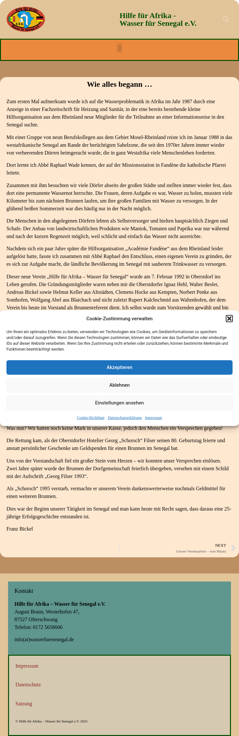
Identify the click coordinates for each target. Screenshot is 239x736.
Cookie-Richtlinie (91, 419)
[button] (229, 320)
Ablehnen (119, 387)
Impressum (153, 419)
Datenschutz (28, 684)
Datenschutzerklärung (125, 419)
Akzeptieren (119, 369)
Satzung (23, 703)
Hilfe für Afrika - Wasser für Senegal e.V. (158, 19)
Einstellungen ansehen (119, 404)
